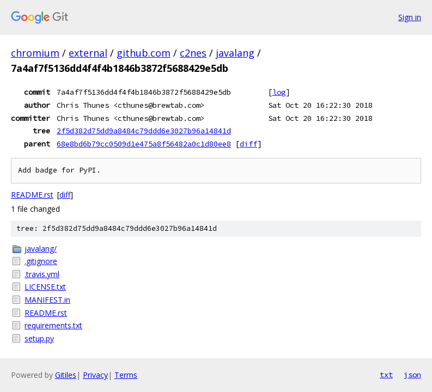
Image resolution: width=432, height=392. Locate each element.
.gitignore (41, 261)
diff (248, 144)
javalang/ (41, 248)
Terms (125, 375)
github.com (144, 52)
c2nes (193, 52)
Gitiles (65, 375)
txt (386, 374)
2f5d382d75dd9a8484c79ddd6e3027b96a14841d (144, 131)
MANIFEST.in (47, 300)
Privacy (95, 375)
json (412, 374)
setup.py (39, 338)
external (88, 52)
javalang (235, 52)
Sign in (409, 17)
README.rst (32, 194)
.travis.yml (42, 274)
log (278, 92)
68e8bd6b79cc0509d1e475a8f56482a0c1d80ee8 (144, 144)
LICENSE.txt (45, 286)
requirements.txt (53, 325)
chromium (35, 52)
